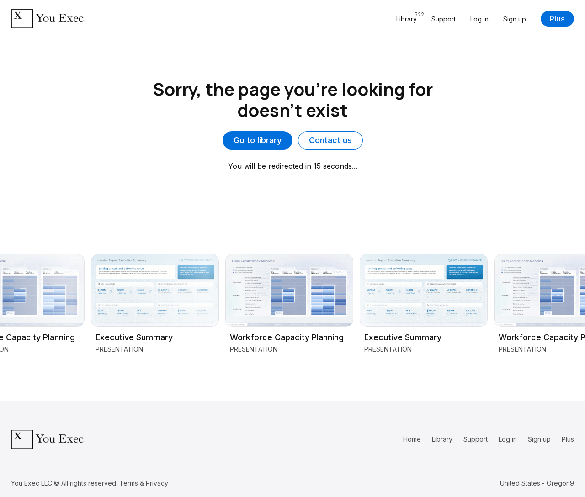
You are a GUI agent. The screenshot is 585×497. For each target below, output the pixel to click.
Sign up (514, 19)
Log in (479, 19)
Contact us (330, 140)
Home (412, 439)
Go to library (258, 140)
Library (442, 439)
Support (443, 19)
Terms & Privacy (143, 483)
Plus (557, 18)
